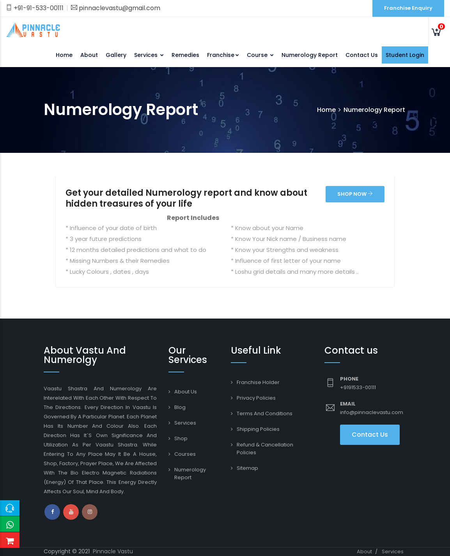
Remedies (185, 55)
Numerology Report (310, 55)
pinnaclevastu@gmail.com (115, 8)
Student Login (405, 55)
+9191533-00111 (358, 387)
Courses (185, 454)
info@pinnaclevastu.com (371, 412)
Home (64, 55)
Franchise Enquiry (408, 8)
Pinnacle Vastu (113, 551)
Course (260, 55)
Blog (180, 407)
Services (149, 55)
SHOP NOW (355, 194)
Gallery (116, 55)
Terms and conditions (264, 413)
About (89, 55)
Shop (181, 438)
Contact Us (361, 55)
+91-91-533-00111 (35, 8)
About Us (185, 391)
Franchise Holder (258, 382)
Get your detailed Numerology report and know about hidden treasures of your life (186, 198)
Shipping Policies (258, 429)
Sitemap (247, 468)
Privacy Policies (256, 398)
